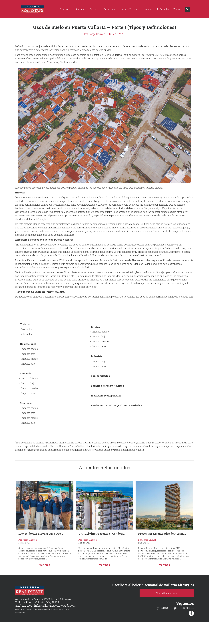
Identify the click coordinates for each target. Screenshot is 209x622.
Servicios (94, 9)
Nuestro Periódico (130, 9)
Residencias (110, 9)
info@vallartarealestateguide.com (55, 605)
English (177, 9)
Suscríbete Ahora (171, 593)
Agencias (80, 9)
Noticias (148, 9)
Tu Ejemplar (163, 9)
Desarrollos (65, 9)
